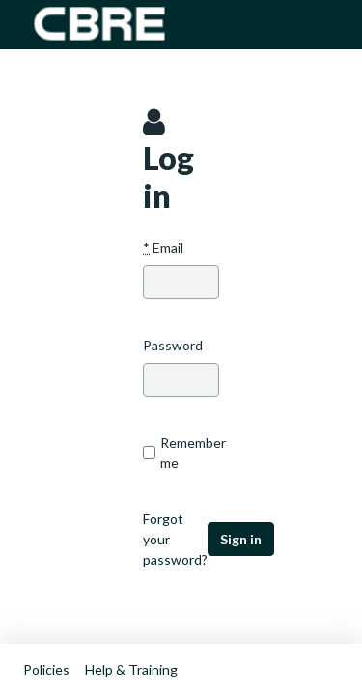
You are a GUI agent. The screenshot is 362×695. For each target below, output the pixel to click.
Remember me (181, 452)
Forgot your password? (175, 539)
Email (163, 247)
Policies (46, 669)
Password (173, 345)
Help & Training (131, 669)
